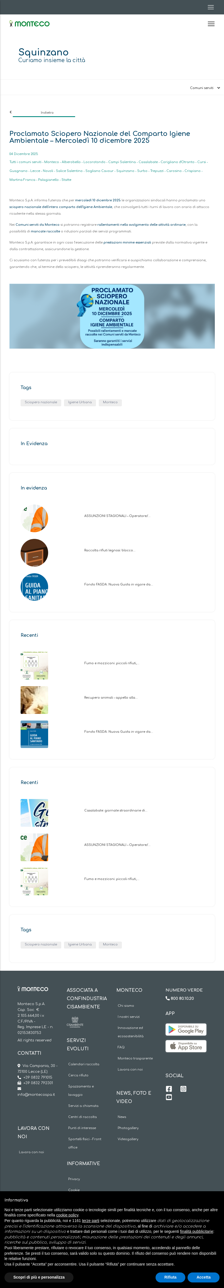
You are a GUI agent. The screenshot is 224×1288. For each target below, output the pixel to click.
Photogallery (128, 1128)
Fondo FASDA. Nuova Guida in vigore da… (118, 584)
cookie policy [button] (67, 1215)
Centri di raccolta (82, 1117)
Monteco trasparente (135, 1058)
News (122, 1117)
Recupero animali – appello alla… (111, 697)
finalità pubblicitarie (196, 1231)
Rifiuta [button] (170, 1277)
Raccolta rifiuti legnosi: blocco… (110, 550)
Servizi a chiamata (83, 1106)
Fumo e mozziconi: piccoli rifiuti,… (111, 663)
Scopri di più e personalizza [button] (39, 1277)
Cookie (74, 1190)
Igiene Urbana (80, 402)
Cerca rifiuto (78, 1075)
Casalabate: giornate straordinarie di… (115, 810)
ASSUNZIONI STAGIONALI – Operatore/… (117, 516)
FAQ (121, 1047)
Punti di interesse (82, 1128)
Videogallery (128, 1139)
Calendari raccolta (83, 1064)
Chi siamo (126, 1006)
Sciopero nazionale (41, 402)
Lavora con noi (31, 1152)
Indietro (47, 113)
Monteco (110, 402)
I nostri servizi (129, 1017)
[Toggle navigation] (209, 7)
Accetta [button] (203, 1277)
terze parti (90, 1220)
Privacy (74, 1179)
